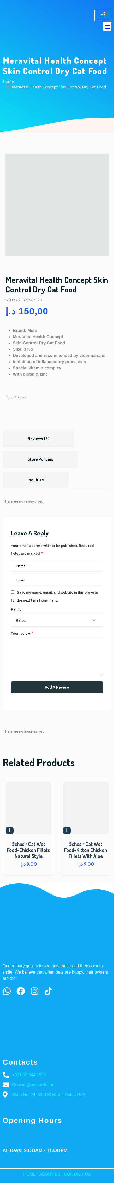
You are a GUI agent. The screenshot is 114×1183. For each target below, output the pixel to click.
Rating (16, 609)
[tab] (38, 439)
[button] (107, 26)
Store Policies (40, 459)
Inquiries (36, 479)
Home (8, 81)
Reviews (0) (38, 438)
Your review (22, 633)
